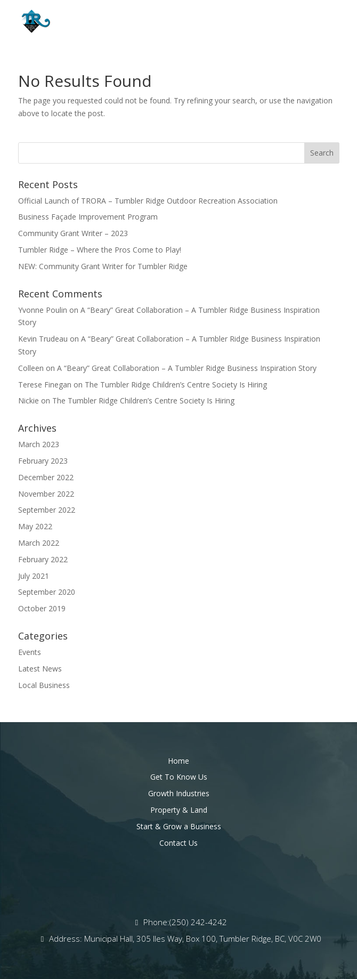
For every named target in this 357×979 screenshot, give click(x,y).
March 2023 (38, 444)
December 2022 (46, 477)
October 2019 (42, 608)
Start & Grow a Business (178, 826)
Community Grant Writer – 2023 (73, 233)
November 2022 (46, 494)
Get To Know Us (178, 777)
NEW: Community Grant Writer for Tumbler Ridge (103, 266)
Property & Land (178, 810)
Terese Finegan (44, 384)
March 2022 (38, 543)
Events (29, 652)
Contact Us (178, 843)
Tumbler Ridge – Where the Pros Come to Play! (99, 250)
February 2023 (43, 461)
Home (178, 761)
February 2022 (43, 559)
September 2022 (46, 510)
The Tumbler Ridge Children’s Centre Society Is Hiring (176, 384)
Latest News (40, 669)
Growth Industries (178, 793)
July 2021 (33, 576)
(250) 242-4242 (198, 922)
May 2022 (35, 526)
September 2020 (46, 592)
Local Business (44, 685)
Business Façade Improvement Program (88, 217)
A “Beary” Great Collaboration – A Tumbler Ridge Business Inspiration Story (187, 368)
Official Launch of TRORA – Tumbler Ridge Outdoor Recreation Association (148, 201)
